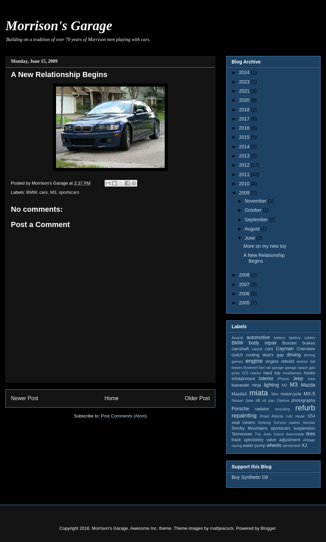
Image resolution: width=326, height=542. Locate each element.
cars (43, 192)
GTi (245, 373)
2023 (245, 82)
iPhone (283, 379)
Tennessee (242, 434)
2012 (245, 165)
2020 (245, 100)
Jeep (298, 378)
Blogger (267, 528)
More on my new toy (264, 246)
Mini (274, 394)
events (302, 361)
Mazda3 (239, 394)
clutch (237, 355)
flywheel (250, 368)
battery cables (302, 338)
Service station (287, 422)
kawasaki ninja (246, 385)
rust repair (295, 416)
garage (278, 368)
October (253, 210)
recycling (282, 409)
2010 (245, 183)
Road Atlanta (271, 416)
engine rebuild (280, 361)
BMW (31, 192)
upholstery (254, 439)
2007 (245, 284)
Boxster (290, 343)
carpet (257, 349)
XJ (304, 445)
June (250, 238)
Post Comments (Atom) (124, 415)
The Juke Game (269, 434)
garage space (296, 368)
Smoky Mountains (250, 428)
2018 (245, 109)
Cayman (285, 348)
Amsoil (237, 338)
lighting (271, 385)
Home (112, 398)
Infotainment (243, 378)
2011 (245, 174)
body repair (263, 342)
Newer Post (24, 398)
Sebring (264, 422)
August (252, 228)
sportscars (69, 192)
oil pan (268, 400)
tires (310, 433)
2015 (245, 137)
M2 (284, 385)
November (256, 201)
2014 (245, 146)
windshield (291, 446)
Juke (311, 379)
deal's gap (273, 355)
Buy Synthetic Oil (250, 477)
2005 (245, 302)
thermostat (295, 434)
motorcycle (290, 394)
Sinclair (309, 422)
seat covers (243, 422)
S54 (311, 416)
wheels (274, 445)
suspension (304, 428)
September (256, 219)
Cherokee (305, 349)
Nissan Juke (242, 400)
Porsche (240, 408)
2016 (245, 128)
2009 (245, 192)
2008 (245, 275)
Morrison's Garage (58, 25)
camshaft (240, 349)
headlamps (292, 373)
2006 (245, 293)
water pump (254, 445)
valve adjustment (283, 439)
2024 (245, 72)
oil (258, 400)
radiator (262, 409)
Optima (283, 400)
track (236, 439)
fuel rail (264, 368)
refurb (305, 408)
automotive (258, 337)
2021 (245, 91)
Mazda (308, 385)
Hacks (256, 373)
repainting (244, 415)
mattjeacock (221, 528)
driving (294, 354)
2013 (245, 155)
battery (279, 338)
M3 (53, 192)
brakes (308, 343)
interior (266, 378)
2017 (245, 119)
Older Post (197, 398)
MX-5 (309, 393)
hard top (272, 373)
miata (258, 393)
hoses (309, 373)
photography (303, 400)
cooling (252, 355)
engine (254, 361)
